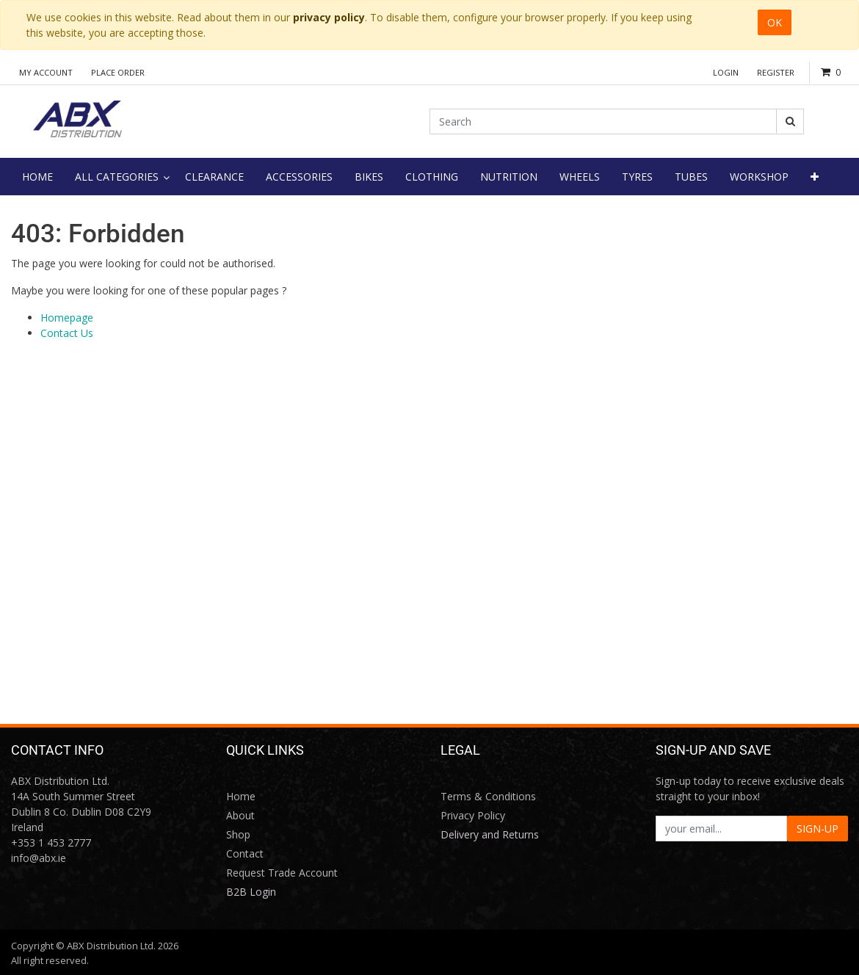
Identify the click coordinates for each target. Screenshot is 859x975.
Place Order (118, 72)
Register (775, 72)
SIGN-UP (817, 829)
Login (726, 72)
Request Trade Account (282, 873)
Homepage (66, 318)
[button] (815, 176)
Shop (238, 834)
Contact (245, 853)
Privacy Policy (473, 815)
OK (774, 22)
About (240, 815)
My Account (46, 72)
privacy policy (329, 17)
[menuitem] (37, 176)
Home (240, 796)
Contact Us (66, 333)
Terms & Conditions (488, 796)
